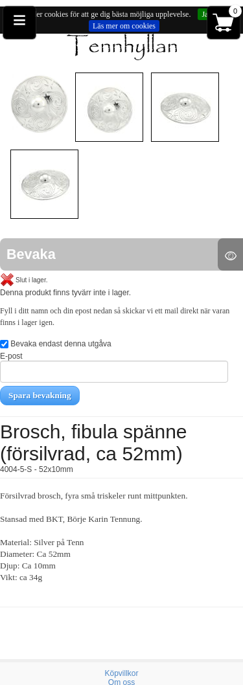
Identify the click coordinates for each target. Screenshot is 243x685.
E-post (114, 367)
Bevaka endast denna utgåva (55, 343)
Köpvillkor (121, 673)
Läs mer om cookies (124, 25)
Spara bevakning (39, 395)
